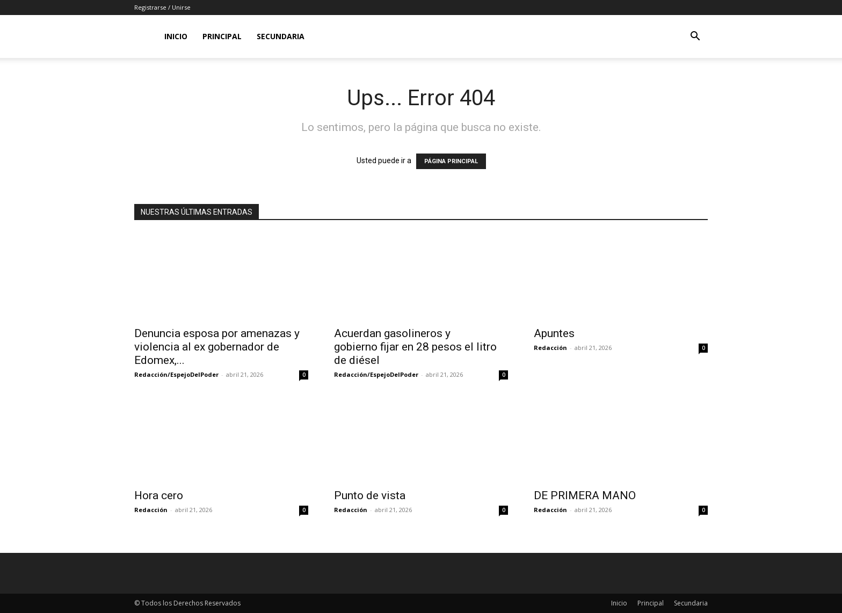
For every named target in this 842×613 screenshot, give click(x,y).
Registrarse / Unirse (162, 7)
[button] (695, 37)
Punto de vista (369, 495)
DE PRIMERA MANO (585, 495)
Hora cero (158, 495)
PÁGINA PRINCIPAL (451, 161)
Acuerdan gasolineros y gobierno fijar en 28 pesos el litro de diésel (415, 347)
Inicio (175, 36)
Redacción (550, 348)
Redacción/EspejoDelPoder (176, 374)
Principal (222, 36)
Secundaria (280, 36)
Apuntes (554, 333)
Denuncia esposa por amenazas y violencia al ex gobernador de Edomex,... (217, 347)
